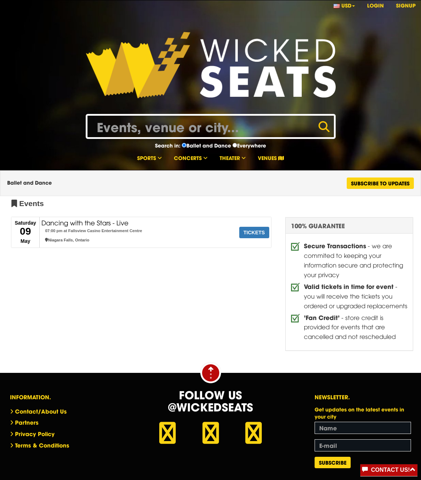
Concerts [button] (190, 157)
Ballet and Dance (208, 145)
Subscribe (332, 462)
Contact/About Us (41, 411)
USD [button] (344, 5)
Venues (271, 157)
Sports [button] (149, 157)
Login (375, 5)
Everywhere (251, 145)
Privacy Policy (35, 434)
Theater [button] (233, 157)
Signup (406, 5)
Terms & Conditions (42, 445)
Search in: (167, 145)
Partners (27, 422)
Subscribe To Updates (380, 183)
